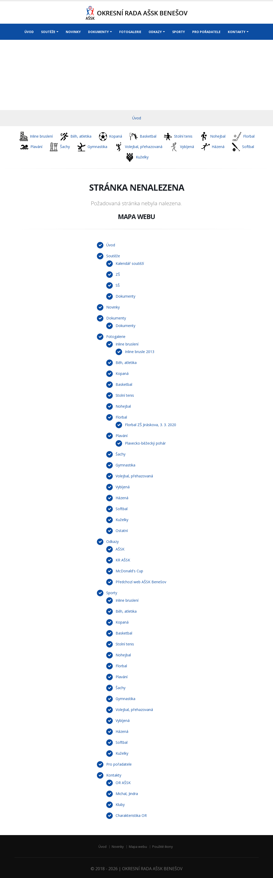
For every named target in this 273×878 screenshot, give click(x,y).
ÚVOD (29, 32)
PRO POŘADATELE (206, 32)
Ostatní (122, 530)
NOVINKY (73, 32)
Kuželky (122, 519)
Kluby (120, 804)
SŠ (118, 285)
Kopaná (122, 373)
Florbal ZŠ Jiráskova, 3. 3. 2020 (150, 424)
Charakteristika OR (131, 815)
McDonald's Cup (129, 570)
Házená (122, 497)
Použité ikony (162, 846)
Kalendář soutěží (130, 263)
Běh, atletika (126, 362)
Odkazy (112, 541)
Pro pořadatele (119, 764)
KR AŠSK (123, 559)
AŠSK (120, 549)
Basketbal (124, 384)
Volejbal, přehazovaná (134, 475)
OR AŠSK (123, 782)
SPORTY (178, 32)
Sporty (111, 592)
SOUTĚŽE (48, 32)
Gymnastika (125, 465)
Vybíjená (123, 486)
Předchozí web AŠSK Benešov (141, 581)
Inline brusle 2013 (139, 351)
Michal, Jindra (127, 793)
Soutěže (113, 255)
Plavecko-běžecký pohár (145, 443)
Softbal (122, 508)
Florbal (121, 417)
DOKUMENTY (98, 32)
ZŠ (118, 274)
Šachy (120, 454)
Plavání (122, 435)
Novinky (113, 307)
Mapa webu (138, 846)
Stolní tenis (125, 395)
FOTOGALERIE (130, 32)
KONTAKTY (236, 32)
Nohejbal (123, 406)
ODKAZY (155, 32)
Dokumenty (125, 296)
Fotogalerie (115, 336)
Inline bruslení (127, 344)
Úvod (136, 118)
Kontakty (113, 775)
